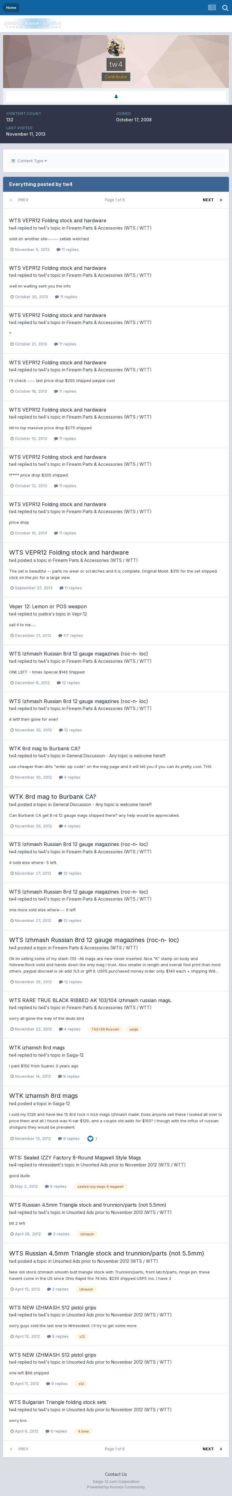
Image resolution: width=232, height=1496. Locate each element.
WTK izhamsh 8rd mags (37, 1047)
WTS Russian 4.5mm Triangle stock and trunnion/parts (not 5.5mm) (87, 1205)
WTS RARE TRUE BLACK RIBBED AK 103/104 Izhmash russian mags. (90, 1000)
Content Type (29, 160)
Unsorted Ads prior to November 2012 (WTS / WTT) (133, 1164)
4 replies (70, 777)
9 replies (58, 1336)
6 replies (56, 1186)
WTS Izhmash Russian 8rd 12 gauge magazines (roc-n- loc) (78, 654)
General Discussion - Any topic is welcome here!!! (116, 755)
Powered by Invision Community (116, 1487)
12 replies (68, 682)
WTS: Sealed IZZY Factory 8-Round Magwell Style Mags (75, 1158)
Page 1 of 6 (116, 200)
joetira (44, 613)
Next (208, 200)
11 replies (67, 249)
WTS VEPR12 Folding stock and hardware (57, 220)
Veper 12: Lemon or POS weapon (48, 606)
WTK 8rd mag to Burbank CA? (44, 748)
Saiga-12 (75, 1055)
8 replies (69, 1076)
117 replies (70, 635)
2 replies (59, 1233)
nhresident (49, 1164)
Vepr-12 (79, 613)
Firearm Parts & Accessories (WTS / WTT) (109, 227)
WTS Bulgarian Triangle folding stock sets (57, 1402)
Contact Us (116, 1474)
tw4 (12, 227)
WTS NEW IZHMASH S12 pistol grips (52, 1308)
